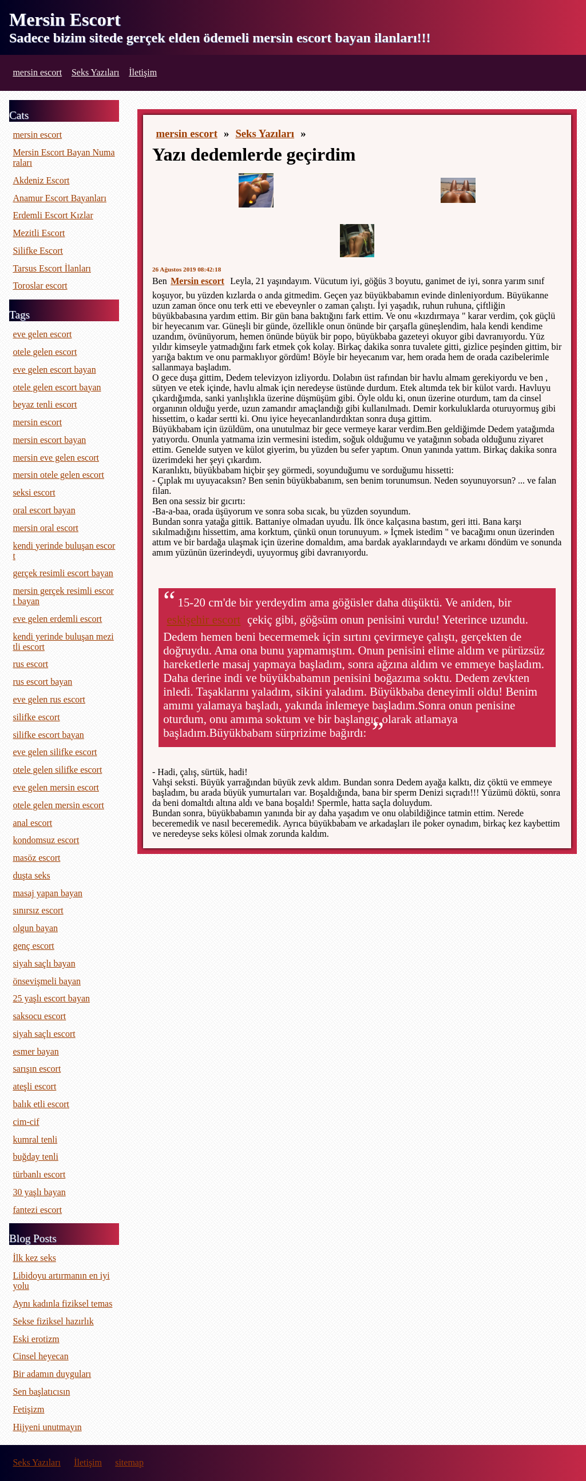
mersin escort (37, 72)
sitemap (129, 1462)
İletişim (143, 72)
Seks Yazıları (96, 72)
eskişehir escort (204, 619)
